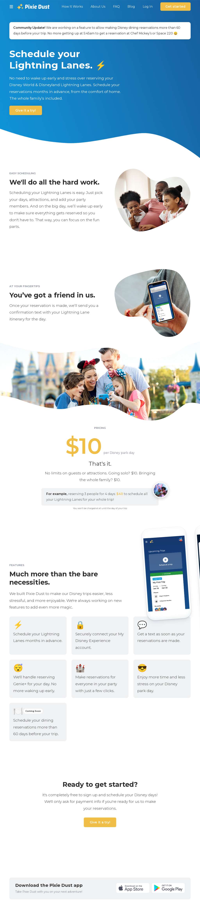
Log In (148, 6)
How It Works (72, 6)
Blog (131, 6)
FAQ (116, 6)
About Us (98, 6)
